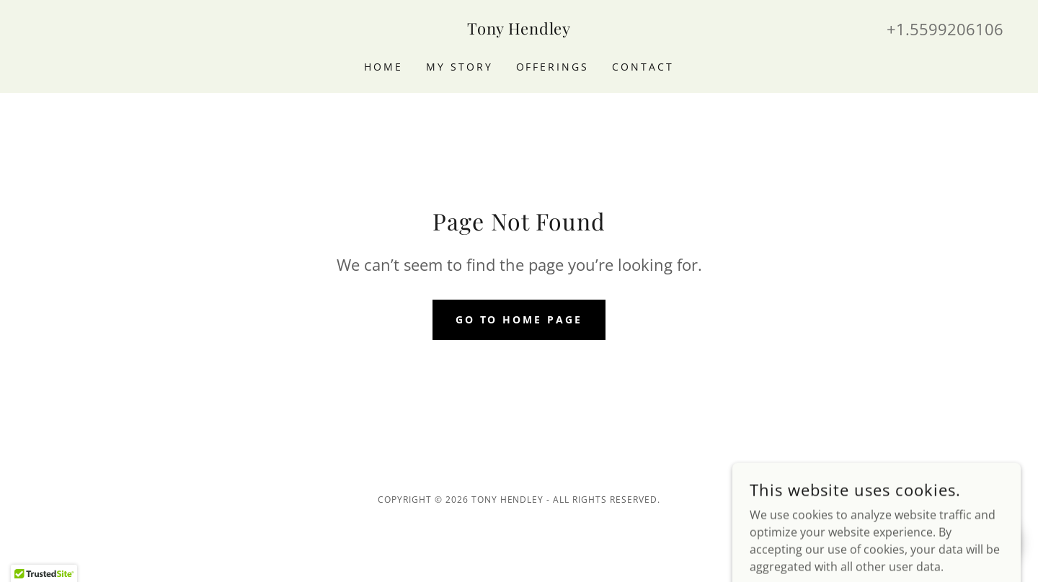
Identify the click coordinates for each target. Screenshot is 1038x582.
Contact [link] (643, 66)
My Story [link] (459, 66)
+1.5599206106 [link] (945, 29)
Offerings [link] (553, 66)
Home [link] (383, 66)
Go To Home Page (519, 319)
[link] (518, 30)
